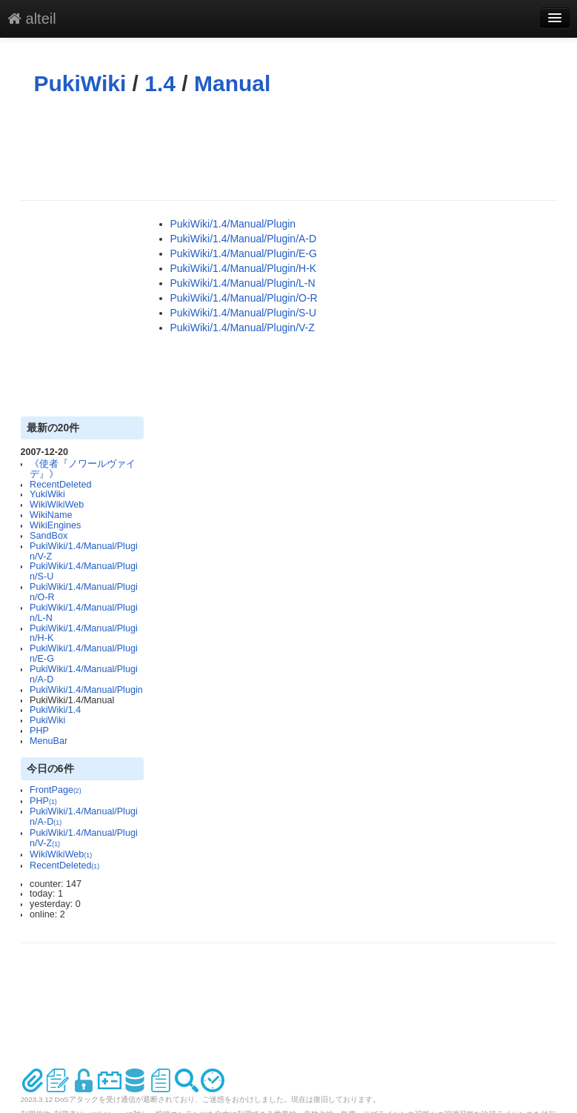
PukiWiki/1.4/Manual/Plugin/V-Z (84, 551)
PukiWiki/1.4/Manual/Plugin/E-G (84, 653)
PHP (39, 730)
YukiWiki (47, 494)
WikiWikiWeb (57, 504)
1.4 (160, 83)
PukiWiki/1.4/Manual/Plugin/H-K (84, 633)
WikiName (51, 515)
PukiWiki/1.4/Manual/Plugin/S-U (84, 571)
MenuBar (48, 741)
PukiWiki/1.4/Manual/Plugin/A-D (84, 674)
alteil (31, 18)
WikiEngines (55, 525)
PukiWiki (80, 83)
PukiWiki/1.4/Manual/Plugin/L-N (84, 612)
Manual (232, 83)
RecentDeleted (60, 484)
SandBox (48, 536)
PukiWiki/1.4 (55, 710)
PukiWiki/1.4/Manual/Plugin (86, 690)
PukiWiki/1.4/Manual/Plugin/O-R (84, 592)
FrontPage (55, 790)
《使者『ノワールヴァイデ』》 (83, 469)
